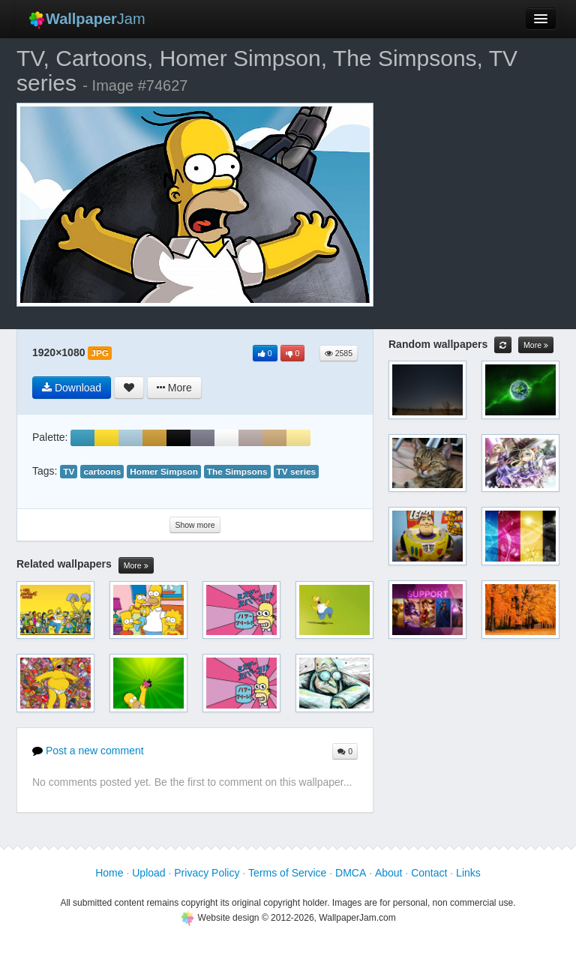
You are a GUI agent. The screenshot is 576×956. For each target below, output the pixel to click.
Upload (148, 873)
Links (468, 873)
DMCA (350, 873)
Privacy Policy (206, 873)
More (136, 566)
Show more (194, 524)
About (389, 873)
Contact (429, 873)
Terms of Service (287, 873)
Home (109, 873)
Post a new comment (88, 751)
